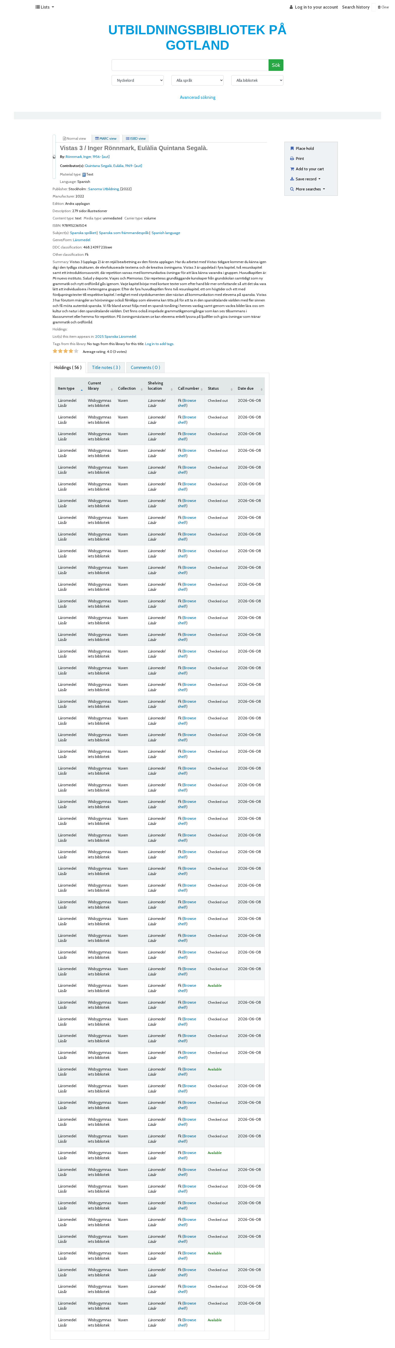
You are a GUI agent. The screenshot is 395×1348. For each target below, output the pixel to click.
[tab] (106, 367)
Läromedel (81, 240)
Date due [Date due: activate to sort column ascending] (246, 388)
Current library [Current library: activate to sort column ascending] (94, 386)
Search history (356, 7)
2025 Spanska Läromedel (115, 336)
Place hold (301, 148)
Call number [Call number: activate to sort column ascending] (188, 388)
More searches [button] (305, 188)
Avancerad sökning (197, 97)
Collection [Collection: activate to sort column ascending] (127, 388)
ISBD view (136, 138)
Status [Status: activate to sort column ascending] (213, 388)
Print (296, 158)
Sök (276, 65)
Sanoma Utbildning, (104, 189)
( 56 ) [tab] (68, 367)
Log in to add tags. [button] (159, 344)
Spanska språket (83, 233)
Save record (303, 178)
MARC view (105, 138)
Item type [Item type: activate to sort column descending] (66, 388)
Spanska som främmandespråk (124, 233)
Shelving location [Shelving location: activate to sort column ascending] (155, 386)
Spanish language (166, 233)
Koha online (16, 7)
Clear (383, 7)
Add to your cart (306, 168)
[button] (45, 7)
